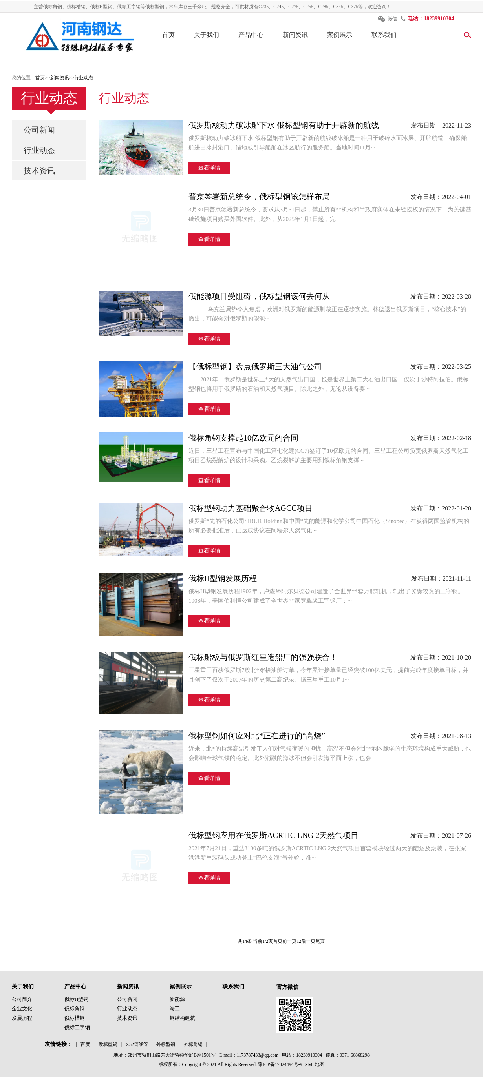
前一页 (289, 941)
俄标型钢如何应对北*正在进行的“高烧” (256, 735)
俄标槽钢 (74, 1018)
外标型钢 (165, 1044)
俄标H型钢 (76, 999)
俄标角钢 (74, 1008)
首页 (168, 34)
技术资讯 (39, 170)
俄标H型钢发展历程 (222, 578)
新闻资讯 (295, 34)
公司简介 (22, 999)
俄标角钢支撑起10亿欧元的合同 (243, 438)
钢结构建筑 (182, 1018)
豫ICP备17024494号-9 (280, 1064)
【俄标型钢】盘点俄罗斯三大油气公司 (255, 366)
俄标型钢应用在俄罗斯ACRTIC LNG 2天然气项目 (273, 835)
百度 (85, 1044)
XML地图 (315, 1064)
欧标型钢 (108, 1044)
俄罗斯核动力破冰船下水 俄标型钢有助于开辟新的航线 (283, 125)
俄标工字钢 (77, 1027)
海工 (175, 1008)
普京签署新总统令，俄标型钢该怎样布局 (259, 196)
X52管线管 (137, 1044)
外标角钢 (193, 1044)
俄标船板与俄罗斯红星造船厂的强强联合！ (263, 657)
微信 (392, 19)
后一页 (308, 941)
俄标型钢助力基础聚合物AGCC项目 (250, 508)
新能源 (177, 999)
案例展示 (339, 34)
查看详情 (209, 168)
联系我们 (384, 34)
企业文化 (22, 1008)
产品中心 (250, 34)
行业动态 (83, 77)
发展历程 (22, 1018)
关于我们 (206, 34)
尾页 (320, 941)
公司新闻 (39, 130)
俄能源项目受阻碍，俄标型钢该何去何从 (259, 296)
